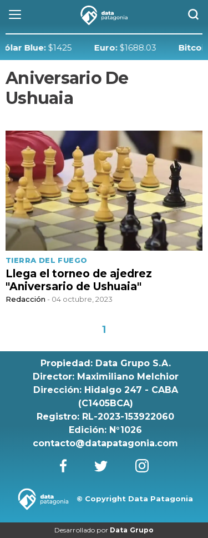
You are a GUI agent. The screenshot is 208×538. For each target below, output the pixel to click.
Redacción (25, 299)
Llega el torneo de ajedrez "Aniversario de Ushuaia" (79, 280)
